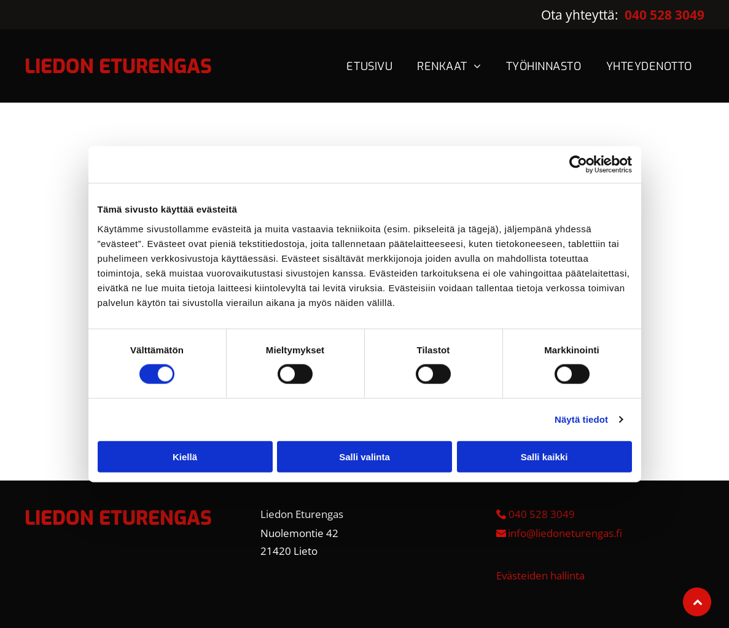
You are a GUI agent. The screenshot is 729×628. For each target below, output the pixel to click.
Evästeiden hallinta (540, 575)
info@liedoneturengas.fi (565, 533)
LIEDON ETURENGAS (118, 66)
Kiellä (185, 456)
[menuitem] (369, 66)
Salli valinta (364, 456)
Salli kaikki (544, 456)
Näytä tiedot (581, 419)
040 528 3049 (542, 514)
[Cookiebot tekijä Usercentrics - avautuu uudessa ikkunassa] (578, 164)
